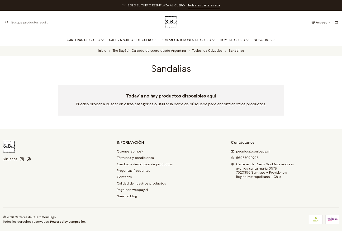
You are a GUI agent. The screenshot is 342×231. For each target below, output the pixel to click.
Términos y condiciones (135, 158)
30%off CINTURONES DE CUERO (188, 40)
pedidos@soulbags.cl (250, 151)
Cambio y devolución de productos (145, 164)
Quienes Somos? (130, 151)
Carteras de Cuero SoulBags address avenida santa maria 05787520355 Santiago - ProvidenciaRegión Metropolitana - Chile (262, 170)
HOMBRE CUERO (234, 40)
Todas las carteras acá (204, 5)
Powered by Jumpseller (67, 222)
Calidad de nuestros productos (141, 183)
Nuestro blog (127, 196)
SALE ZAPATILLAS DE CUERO (133, 40)
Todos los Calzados (207, 50)
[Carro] (336, 22)
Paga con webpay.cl (132, 190)
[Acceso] (321, 22)
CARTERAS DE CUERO (85, 40)
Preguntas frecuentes (133, 170)
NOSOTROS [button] (265, 40)
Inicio (102, 50)
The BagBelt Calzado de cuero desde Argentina (149, 50)
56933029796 (245, 158)
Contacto (124, 177)
